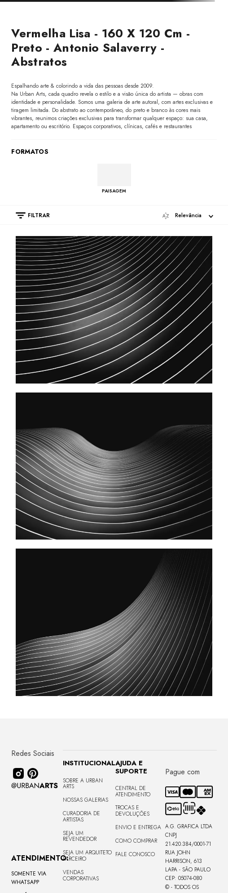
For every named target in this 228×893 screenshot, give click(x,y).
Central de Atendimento (132, 791)
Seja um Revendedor (79, 836)
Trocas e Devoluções (132, 811)
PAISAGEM (114, 191)
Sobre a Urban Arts (83, 784)
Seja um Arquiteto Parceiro (87, 855)
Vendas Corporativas (81, 875)
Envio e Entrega (138, 827)
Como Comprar (136, 841)
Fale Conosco (135, 854)
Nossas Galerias (85, 800)
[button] (28, 215)
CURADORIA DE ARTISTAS (81, 816)
